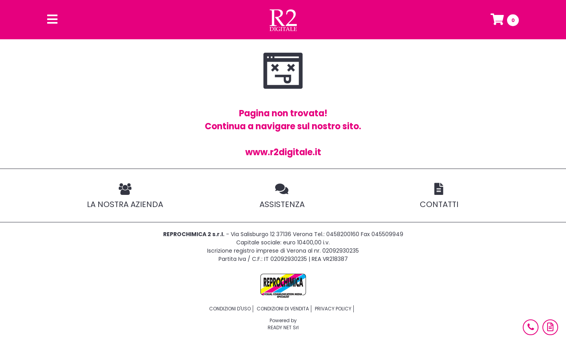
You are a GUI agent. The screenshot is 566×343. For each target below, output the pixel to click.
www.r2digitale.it (283, 152)
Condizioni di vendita (283, 308)
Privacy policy (333, 308)
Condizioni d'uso (230, 308)
